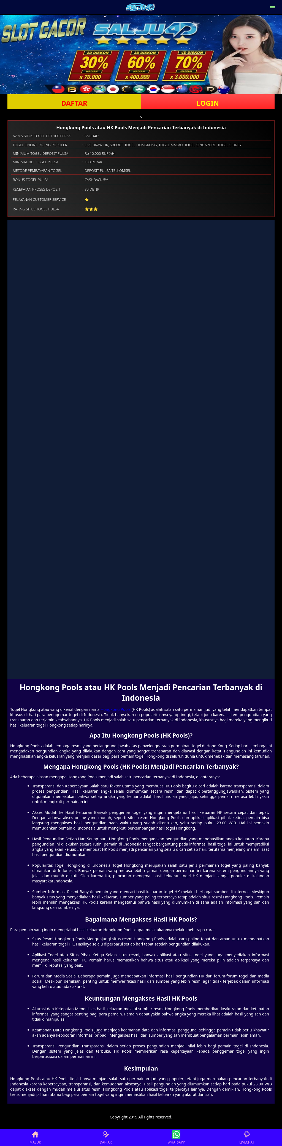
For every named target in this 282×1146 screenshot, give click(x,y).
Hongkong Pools (116, 709)
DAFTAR (74, 103)
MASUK (35, 1137)
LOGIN (208, 103)
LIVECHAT (246, 1137)
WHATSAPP (176, 1137)
